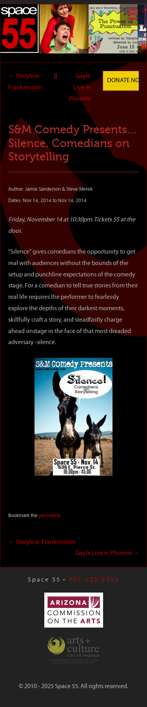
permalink (49, 515)
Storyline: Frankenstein (42, 542)
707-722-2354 (94, 580)
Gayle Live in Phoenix (107, 553)
